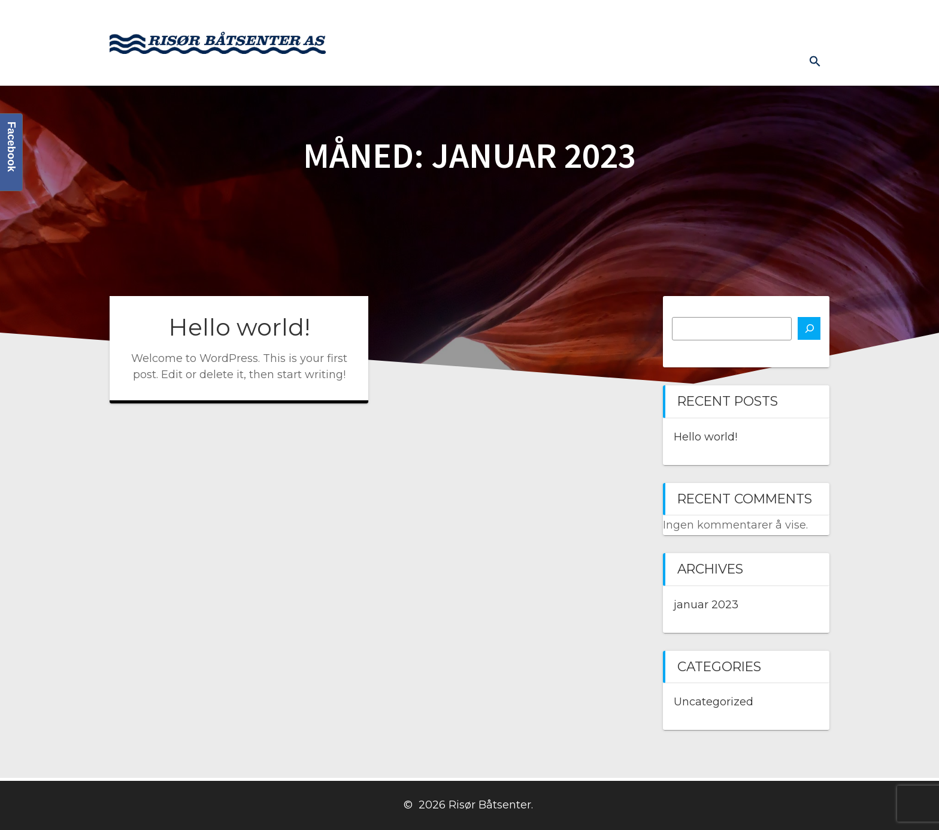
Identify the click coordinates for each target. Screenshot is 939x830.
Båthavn (678, 19)
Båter (424, 19)
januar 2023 (706, 604)
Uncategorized (713, 701)
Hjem (378, 19)
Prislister (741, 19)
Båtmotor (482, 19)
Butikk (542, 19)
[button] (815, 61)
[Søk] (809, 328)
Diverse (802, 19)
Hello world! (239, 327)
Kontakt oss (608, 19)
